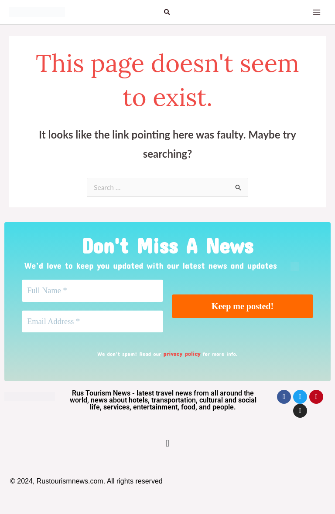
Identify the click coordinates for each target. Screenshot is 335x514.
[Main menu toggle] (315, 12)
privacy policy (182, 356)
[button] (167, 12)
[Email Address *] (92, 324)
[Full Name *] (92, 292)
